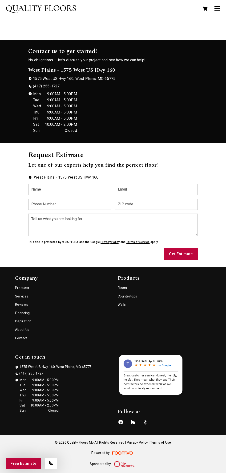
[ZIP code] (156, 204)
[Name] (69, 189)
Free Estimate (23, 463)
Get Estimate (181, 254)
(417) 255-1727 (46, 86)
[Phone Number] (69, 204)
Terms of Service (138, 242)
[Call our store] (51, 463)
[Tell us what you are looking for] (113, 225)
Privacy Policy (110, 242)
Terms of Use (160, 442)
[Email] (156, 189)
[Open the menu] (217, 8)
